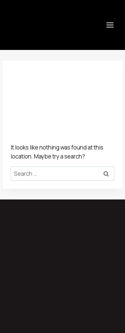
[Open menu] (110, 25)
